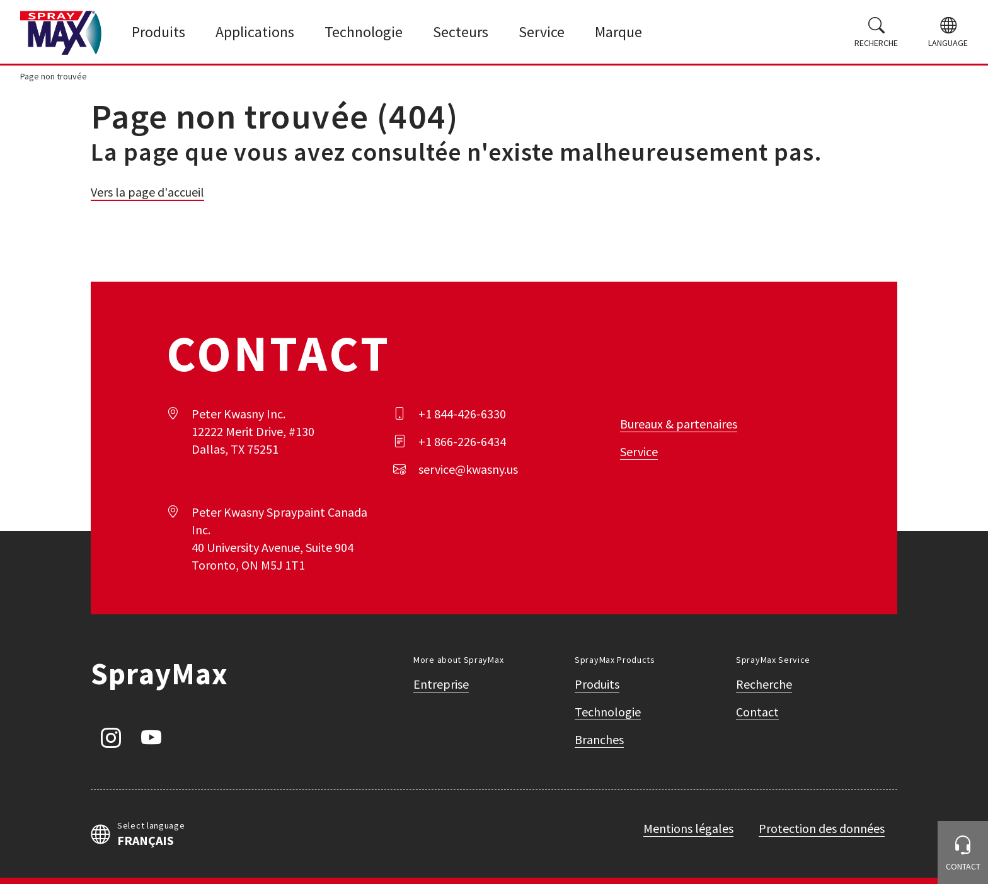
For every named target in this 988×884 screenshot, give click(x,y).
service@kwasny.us (468, 469)
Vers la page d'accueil (147, 192)
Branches (599, 739)
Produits (597, 684)
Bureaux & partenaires (678, 424)
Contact (757, 712)
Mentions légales (688, 828)
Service (639, 451)
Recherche (764, 684)
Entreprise (441, 684)
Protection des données (822, 828)
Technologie (608, 712)
